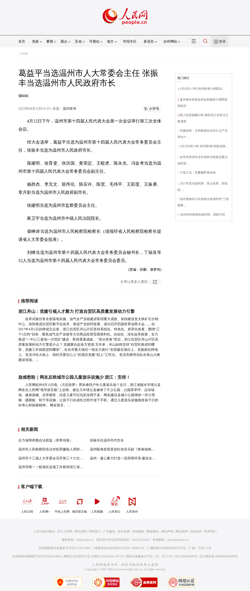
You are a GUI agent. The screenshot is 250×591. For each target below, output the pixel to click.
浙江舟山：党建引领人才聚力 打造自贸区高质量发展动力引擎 (76, 311)
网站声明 (167, 531)
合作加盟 (124, 531)
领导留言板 (79, 503)
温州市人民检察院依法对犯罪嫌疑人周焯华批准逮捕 (57, 449)
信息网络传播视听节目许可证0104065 (36, 556)
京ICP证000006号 (185, 556)
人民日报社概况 (43, 531)
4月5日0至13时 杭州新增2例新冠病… (204, 146)
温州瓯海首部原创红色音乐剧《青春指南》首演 (125, 449)
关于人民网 (64, 531)
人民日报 (27, 503)
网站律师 (182, 531)
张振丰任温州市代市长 (107, 440)
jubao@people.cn (177, 539)
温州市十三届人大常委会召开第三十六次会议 (52, 458)
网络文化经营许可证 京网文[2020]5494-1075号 (94, 556)
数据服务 (153, 531)
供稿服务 (138, 531)
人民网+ (44, 503)
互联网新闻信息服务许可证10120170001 (65, 548)
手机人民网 (62, 503)
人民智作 (132, 503)
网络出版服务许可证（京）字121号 (149, 556)
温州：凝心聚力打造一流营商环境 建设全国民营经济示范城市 (136, 458)
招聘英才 (95, 531)
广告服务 (109, 531)
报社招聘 (80, 531)
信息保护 (196, 531)
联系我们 (211, 531)
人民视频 (97, 503)
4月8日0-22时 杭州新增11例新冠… (202, 88)
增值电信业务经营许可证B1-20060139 (119, 548)
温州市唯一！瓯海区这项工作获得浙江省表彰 (52, 467)
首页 (21, 41)
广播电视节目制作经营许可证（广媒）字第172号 (179, 548)
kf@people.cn (85, 539)
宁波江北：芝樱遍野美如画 (198, 172)
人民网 (23, 53)
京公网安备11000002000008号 (218, 556)
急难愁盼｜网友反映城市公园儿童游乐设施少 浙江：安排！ (74, 377)
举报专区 (130, 41)
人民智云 (114, 503)
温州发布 (69, 108)
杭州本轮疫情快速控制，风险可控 (202, 214)
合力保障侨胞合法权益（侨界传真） (45, 440)
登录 (222, 41)
